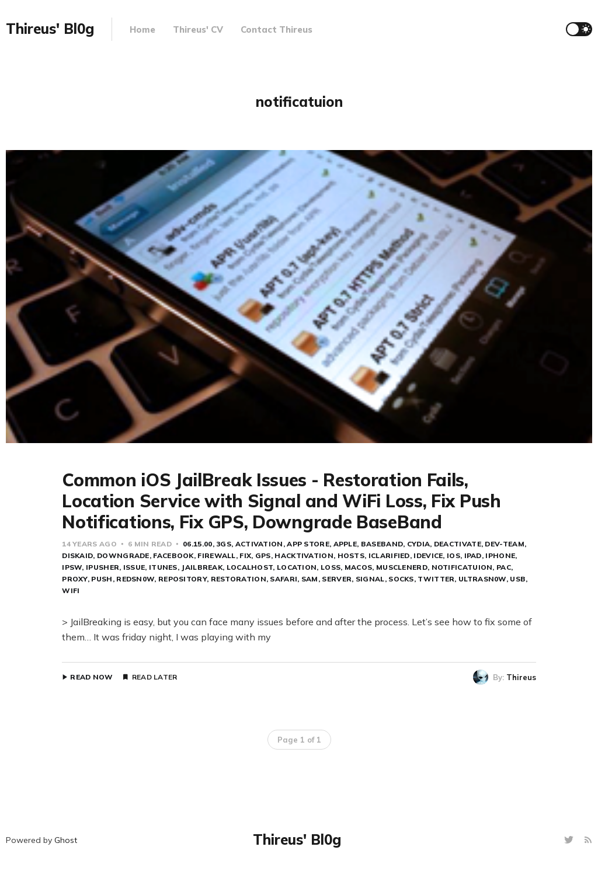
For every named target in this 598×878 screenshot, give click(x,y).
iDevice (428, 555)
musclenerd (401, 567)
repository (182, 578)
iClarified (389, 555)
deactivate (457, 543)
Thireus (521, 677)
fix (245, 555)
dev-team (504, 543)
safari (283, 578)
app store (308, 543)
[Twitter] (570, 840)
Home (142, 29)
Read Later (155, 677)
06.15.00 (197, 543)
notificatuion (462, 567)
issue (134, 567)
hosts (351, 555)
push (101, 578)
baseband (382, 543)
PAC (503, 567)
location (297, 567)
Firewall (216, 555)
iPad (473, 555)
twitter (436, 578)
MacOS (359, 567)
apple (345, 543)
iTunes (163, 567)
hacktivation (303, 555)
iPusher (102, 567)
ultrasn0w (482, 578)
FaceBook (173, 555)
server (337, 578)
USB (518, 578)
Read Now (91, 677)
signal (370, 578)
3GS (223, 543)
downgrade (123, 555)
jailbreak (201, 567)
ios (453, 555)
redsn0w (135, 578)
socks (401, 578)
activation (259, 543)
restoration (238, 578)
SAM (309, 578)
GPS (263, 555)
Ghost (65, 840)
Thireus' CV (198, 29)
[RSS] (588, 840)
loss (330, 567)
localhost (250, 567)
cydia (418, 543)
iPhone (500, 555)
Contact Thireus (276, 29)
